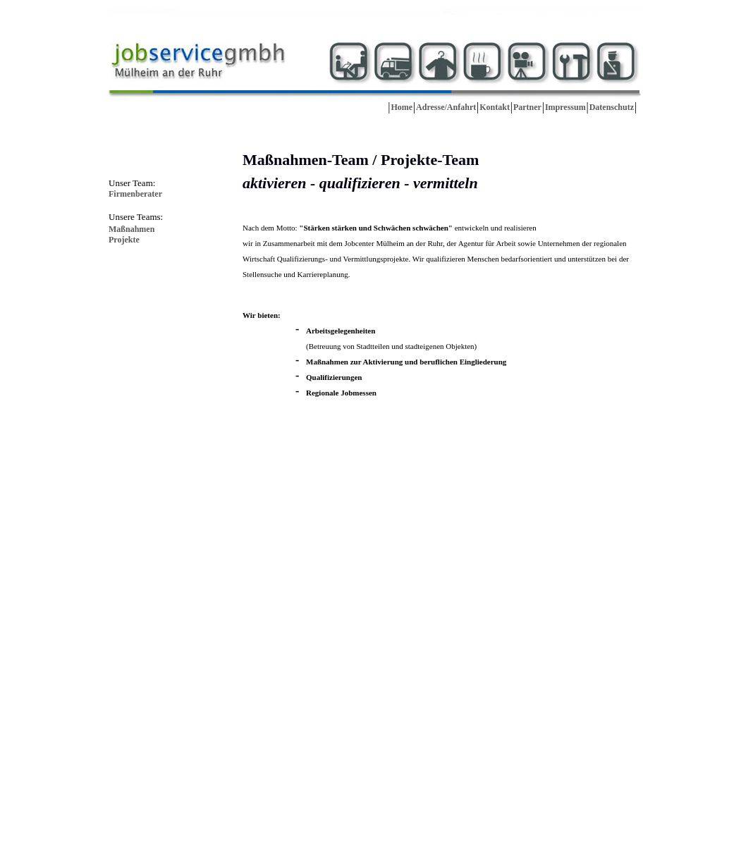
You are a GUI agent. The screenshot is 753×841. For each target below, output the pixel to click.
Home (401, 107)
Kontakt (494, 107)
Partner (527, 107)
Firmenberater (135, 194)
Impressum (565, 107)
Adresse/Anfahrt (446, 107)
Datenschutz (611, 107)
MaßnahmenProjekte (131, 234)
